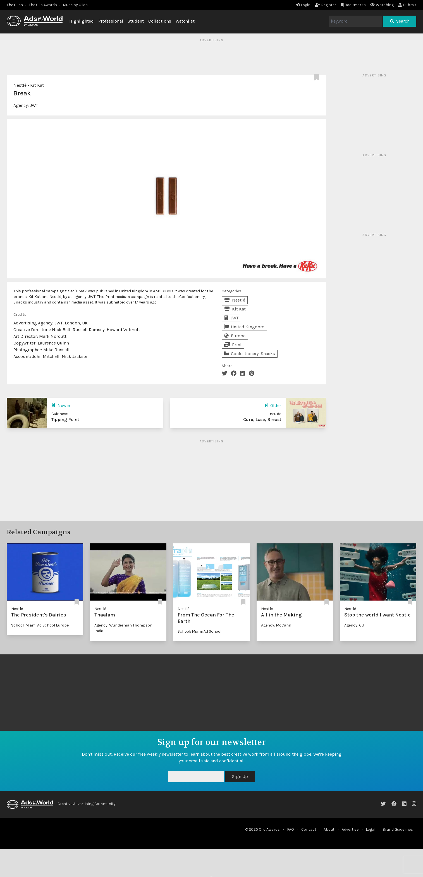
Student (136, 21)
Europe (234, 335)
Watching (382, 5)
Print (233, 344)
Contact (308, 829)
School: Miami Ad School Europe (40, 625)
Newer (60, 405)
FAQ (290, 829)
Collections (159, 21)
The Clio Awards (43, 5)
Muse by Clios (75, 5)
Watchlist (185, 21)
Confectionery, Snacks (249, 353)
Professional (110, 21)
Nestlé (20, 85)
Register (325, 5)
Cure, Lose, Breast (262, 419)
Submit (407, 5)
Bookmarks (353, 5)
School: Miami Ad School (199, 631)
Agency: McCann (276, 625)
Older (272, 405)
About (329, 829)
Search (400, 21)
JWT (34, 105)
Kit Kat (37, 85)
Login (303, 5)
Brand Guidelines (398, 829)
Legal (370, 829)
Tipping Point (65, 419)
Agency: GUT (355, 625)
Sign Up (240, 776)
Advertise (350, 829)
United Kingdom (244, 326)
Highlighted (81, 21)
